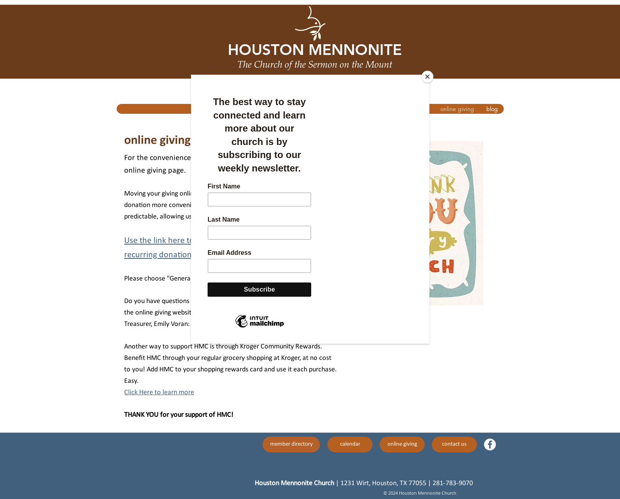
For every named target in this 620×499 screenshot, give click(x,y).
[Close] (427, 77)
